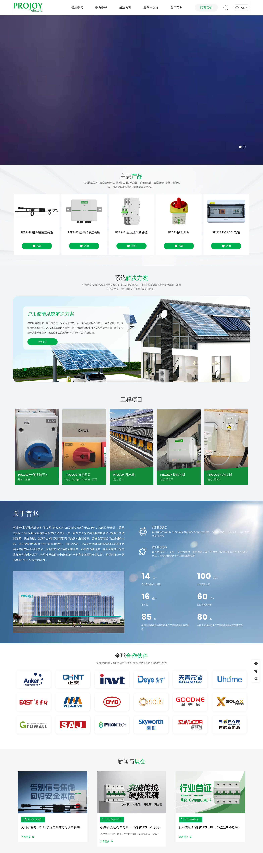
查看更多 (26, 837)
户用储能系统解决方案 (50, 314)
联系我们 (206, 8)
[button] (240, 147)
